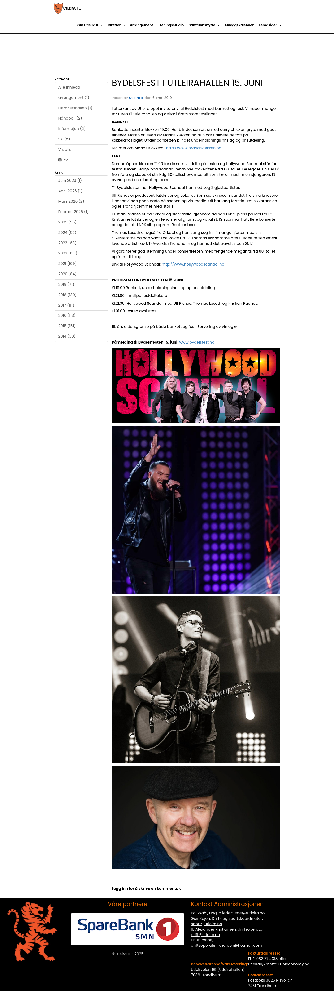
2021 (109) (67, 263)
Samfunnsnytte (204, 25)
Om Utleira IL (90, 25)
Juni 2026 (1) (70, 180)
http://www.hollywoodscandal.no (193, 264)
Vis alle (65, 149)
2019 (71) (66, 284)
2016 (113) (67, 315)
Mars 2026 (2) (71, 201)
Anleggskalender (239, 25)
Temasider (270, 25)
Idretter (116, 25)
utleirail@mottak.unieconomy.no (278, 964)
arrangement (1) (73, 97)
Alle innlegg (69, 87)
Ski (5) (64, 139)
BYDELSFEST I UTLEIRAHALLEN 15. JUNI (187, 83)
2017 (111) (66, 305)
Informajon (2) (72, 128)
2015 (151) (67, 326)
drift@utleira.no (205, 934)
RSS (63, 160)
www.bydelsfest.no (196, 342)
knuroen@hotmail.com (240, 945)
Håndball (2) (70, 118)
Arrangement (141, 25)
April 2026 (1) (70, 191)
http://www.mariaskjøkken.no (192, 148)
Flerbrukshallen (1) (75, 108)
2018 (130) (67, 295)
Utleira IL (136, 97)
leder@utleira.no (249, 913)
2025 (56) (67, 222)
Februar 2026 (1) (73, 211)
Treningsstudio (171, 25)
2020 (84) (67, 274)
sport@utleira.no (206, 924)
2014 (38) (67, 336)
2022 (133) (67, 253)
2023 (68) (67, 243)
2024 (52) (67, 232)
